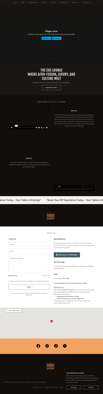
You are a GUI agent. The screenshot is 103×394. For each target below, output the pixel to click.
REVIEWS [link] (44, 2)
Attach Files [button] (14, 276)
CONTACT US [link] (87, 2)
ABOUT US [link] (75, 2)
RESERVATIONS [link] (33, 2)
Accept (91, 387)
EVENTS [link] (53, 2)
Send (29, 287)
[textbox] (29, 244)
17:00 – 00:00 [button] (65, 278)
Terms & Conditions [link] (51, 387)
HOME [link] (15, 2)
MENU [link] (23, 2)
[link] (38, 346)
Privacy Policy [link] (37, 293)
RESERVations (51, 87)
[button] (9, 276)
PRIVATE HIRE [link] (64, 2)
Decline (74, 387)
